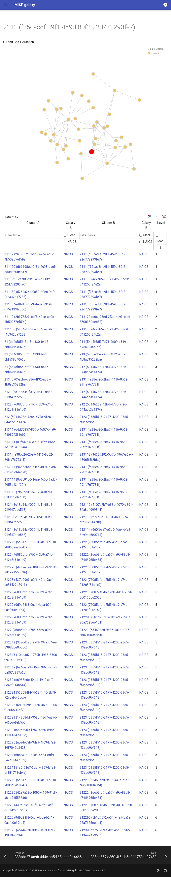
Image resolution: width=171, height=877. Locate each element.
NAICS (70, 242)
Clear (69, 235)
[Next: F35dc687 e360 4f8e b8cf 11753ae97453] (128, 856)
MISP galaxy (73, 870)
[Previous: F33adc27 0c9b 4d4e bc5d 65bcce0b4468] (43, 856)
